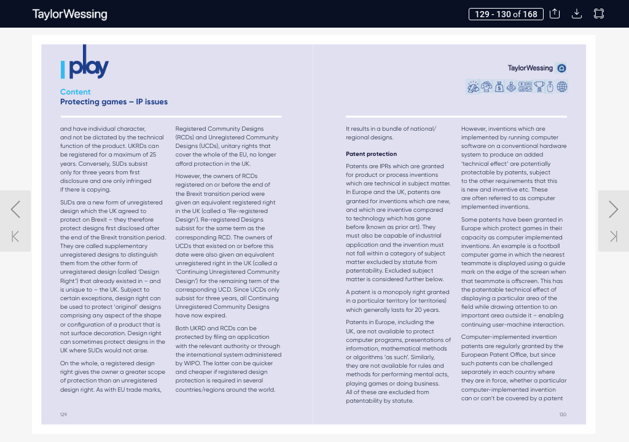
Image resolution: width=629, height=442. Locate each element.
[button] (555, 14)
